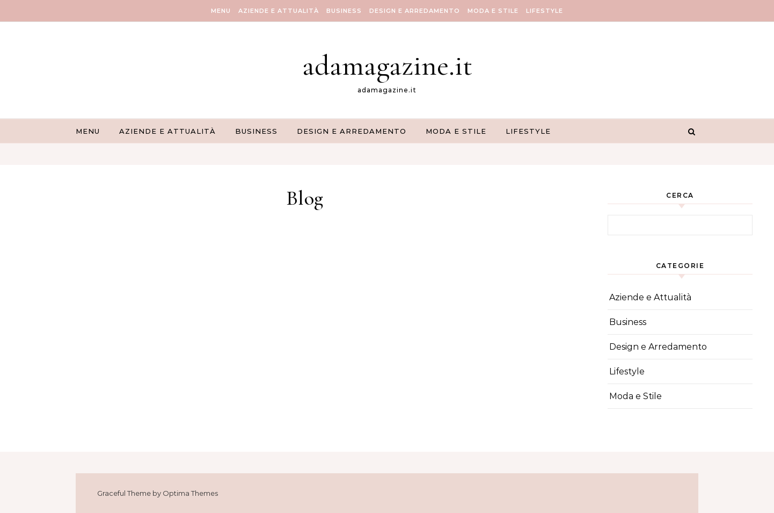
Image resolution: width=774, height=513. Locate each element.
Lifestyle (544, 11)
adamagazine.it (387, 65)
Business (344, 11)
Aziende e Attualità (278, 11)
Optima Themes (190, 493)
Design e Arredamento (414, 11)
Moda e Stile (493, 11)
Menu (221, 11)
